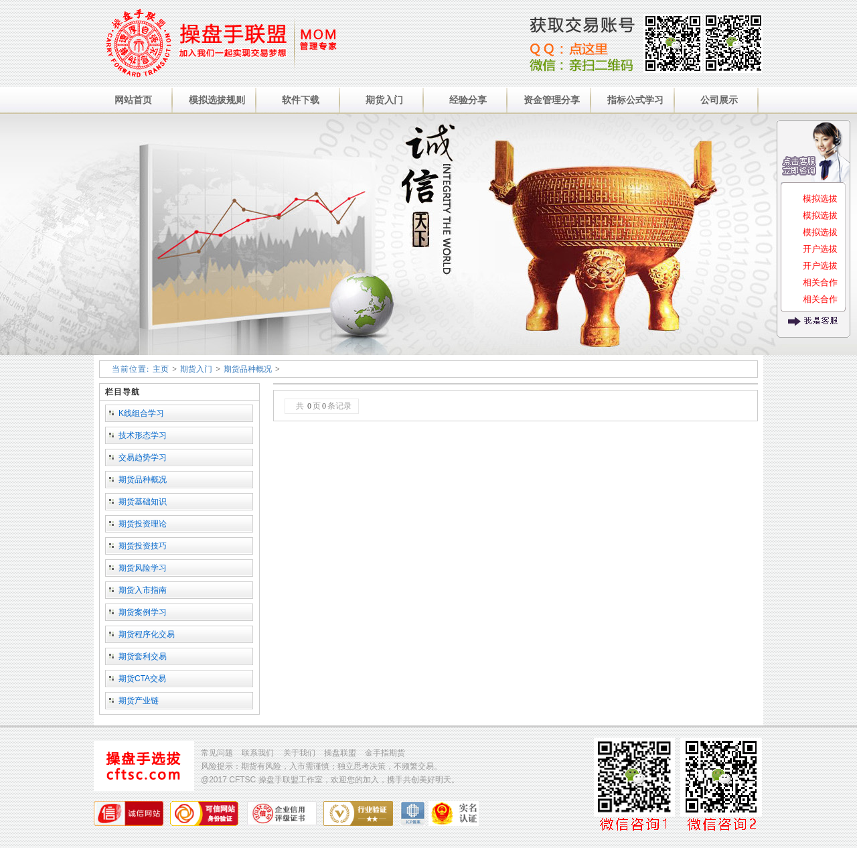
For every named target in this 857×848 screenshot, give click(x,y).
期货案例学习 (143, 612)
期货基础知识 (143, 501)
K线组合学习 (141, 413)
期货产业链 (139, 700)
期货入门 (196, 369)
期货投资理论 (143, 523)
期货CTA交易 (142, 678)
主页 (161, 369)
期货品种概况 (248, 369)
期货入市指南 (143, 590)
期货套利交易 (143, 656)
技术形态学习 (143, 435)
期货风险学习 (143, 568)
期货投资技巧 (143, 546)
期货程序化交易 (147, 634)
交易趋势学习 (143, 457)
